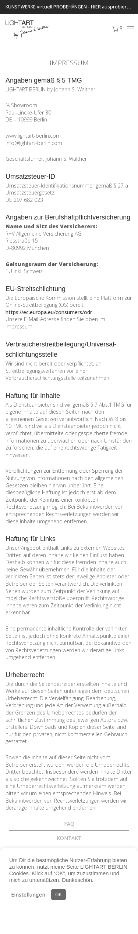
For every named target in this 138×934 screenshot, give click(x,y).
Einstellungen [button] (28, 894)
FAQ (69, 823)
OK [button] (58, 894)
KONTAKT (69, 838)
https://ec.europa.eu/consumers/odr (49, 312)
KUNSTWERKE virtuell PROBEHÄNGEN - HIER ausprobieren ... (71, 7)
